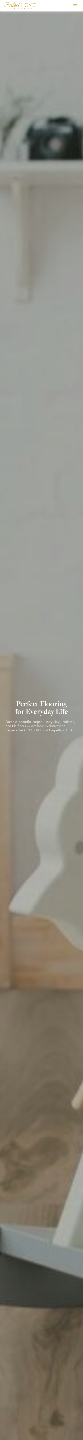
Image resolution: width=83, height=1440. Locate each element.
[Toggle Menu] (75, 6)
